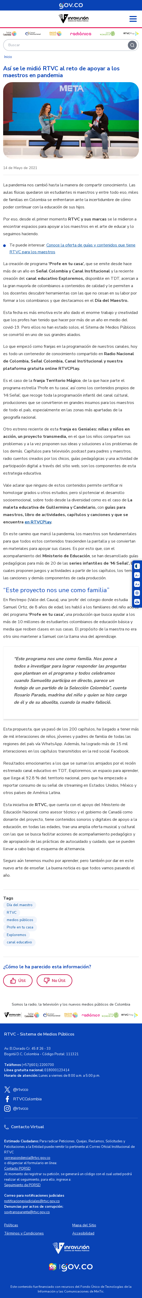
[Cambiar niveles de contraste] (137, 566)
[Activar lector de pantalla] (137, 592)
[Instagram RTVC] (71, 1108)
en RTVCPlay (38, 522)
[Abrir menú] (133, 19)
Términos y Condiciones (24, 1233)
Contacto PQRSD (17, 1168)
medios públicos (20, 919)
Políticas (11, 1225)
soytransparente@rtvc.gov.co (27, 1212)
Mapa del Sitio (84, 1225)
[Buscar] (132, 45)
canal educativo (19, 942)
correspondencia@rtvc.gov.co (27, 1157)
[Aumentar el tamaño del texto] (137, 584)
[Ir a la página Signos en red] (137, 601)
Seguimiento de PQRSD (22, 1185)
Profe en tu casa (20, 927)
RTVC (12, 912)
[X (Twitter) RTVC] (71, 1089)
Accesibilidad (83, 1233)
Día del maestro (19, 904)
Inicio (8, 57)
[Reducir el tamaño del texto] (137, 575)
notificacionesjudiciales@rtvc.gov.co (32, 1201)
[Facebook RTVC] (71, 1099)
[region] (71, 530)
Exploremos (16, 934)
